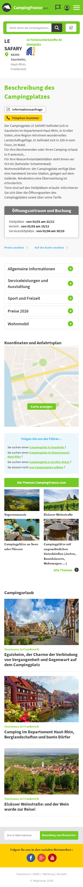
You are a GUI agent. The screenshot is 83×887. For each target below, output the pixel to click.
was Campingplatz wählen (46, 467)
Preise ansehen (16, 247)
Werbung (48, 874)
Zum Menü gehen (77, 3)
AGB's (37, 874)
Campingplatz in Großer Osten (49, 462)
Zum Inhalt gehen (80, 3)
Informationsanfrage (24, 109)
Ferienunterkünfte (42, 40)
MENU (76, 7)
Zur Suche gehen (82, 3)
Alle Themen (66, 570)
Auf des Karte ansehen (51, 247)
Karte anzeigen (42, 406)
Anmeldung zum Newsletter (59, 835)
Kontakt (62, 874)
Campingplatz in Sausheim (47, 447)
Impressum (23, 874)
